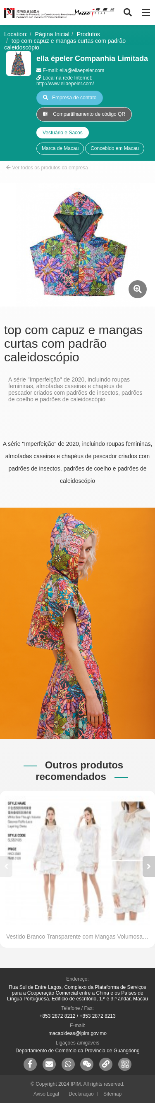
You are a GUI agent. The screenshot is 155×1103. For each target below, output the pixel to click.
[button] (149, 866)
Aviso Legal (46, 1094)
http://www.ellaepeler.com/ (65, 84)
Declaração (81, 1094)
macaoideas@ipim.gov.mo (77, 1033)
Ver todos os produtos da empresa (47, 168)
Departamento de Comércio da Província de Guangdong (77, 1051)
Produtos (88, 34)
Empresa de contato (69, 98)
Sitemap (112, 1094)
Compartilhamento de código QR (84, 114)
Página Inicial (52, 34)
